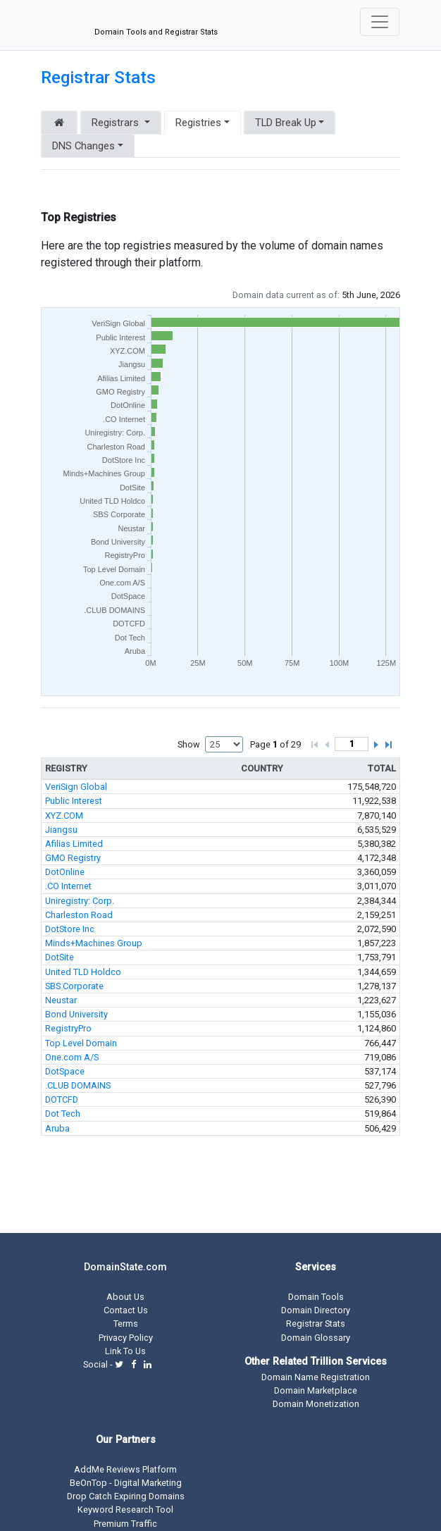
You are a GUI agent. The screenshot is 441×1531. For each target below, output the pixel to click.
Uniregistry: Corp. (79, 900)
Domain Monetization (316, 1404)
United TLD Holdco (83, 972)
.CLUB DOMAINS (78, 1085)
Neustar (61, 1000)
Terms (125, 1323)
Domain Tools (316, 1296)
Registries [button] (198, 122)
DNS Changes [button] (83, 146)
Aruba (57, 1128)
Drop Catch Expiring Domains (126, 1496)
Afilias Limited (74, 843)
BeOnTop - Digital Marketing (126, 1482)
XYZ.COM (64, 815)
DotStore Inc (69, 929)
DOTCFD (61, 1099)
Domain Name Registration (315, 1377)
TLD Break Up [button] (285, 122)
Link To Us (125, 1351)
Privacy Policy (126, 1337)
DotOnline (65, 872)
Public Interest (73, 800)
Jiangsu (61, 829)
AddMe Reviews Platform (125, 1469)
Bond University (76, 1014)
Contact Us (126, 1310)
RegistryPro (68, 1028)
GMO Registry (73, 858)
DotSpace (65, 1071)
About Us (125, 1296)
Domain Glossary (315, 1337)
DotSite (59, 957)
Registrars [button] (117, 122)
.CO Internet (68, 886)
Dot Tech (62, 1113)
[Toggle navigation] (379, 22)
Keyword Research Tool (125, 1509)
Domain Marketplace (315, 1390)
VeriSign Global (76, 786)
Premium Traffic (125, 1523)
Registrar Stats (98, 77)
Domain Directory (315, 1310)
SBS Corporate (74, 986)
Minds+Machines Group (93, 943)
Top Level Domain (81, 1043)
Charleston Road (79, 915)
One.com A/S (72, 1057)
